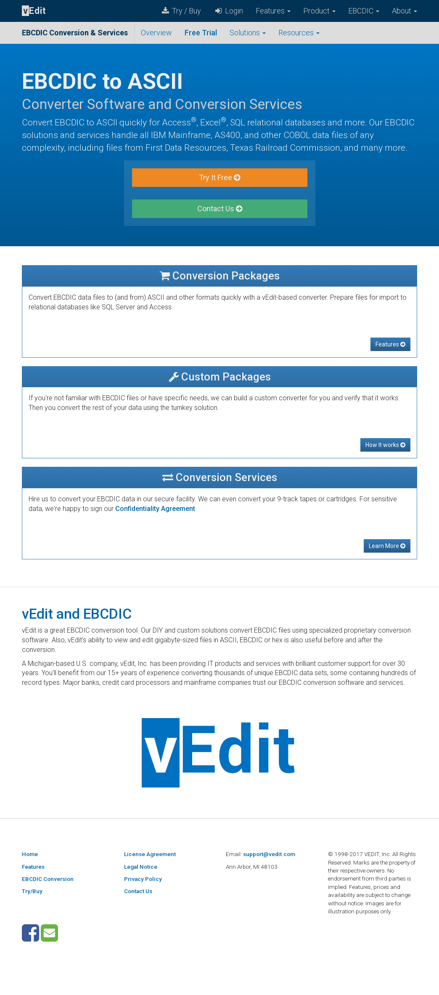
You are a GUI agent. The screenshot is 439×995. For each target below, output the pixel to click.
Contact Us (138, 891)
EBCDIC (363, 10)
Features (273, 10)
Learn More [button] (387, 546)
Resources (299, 32)
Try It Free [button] (219, 177)
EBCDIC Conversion (48, 878)
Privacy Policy (143, 878)
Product (319, 10)
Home (30, 854)
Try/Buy (32, 891)
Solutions (248, 32)
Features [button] (390, 344)
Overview (156, 32)
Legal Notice (140, 866)
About (404, 10)
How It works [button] (385, 445)
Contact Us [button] (219, 208)
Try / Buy (181, 10)
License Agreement (150, 854)
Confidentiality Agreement (155, 509)
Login (228, 10)
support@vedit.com (269, 854)
